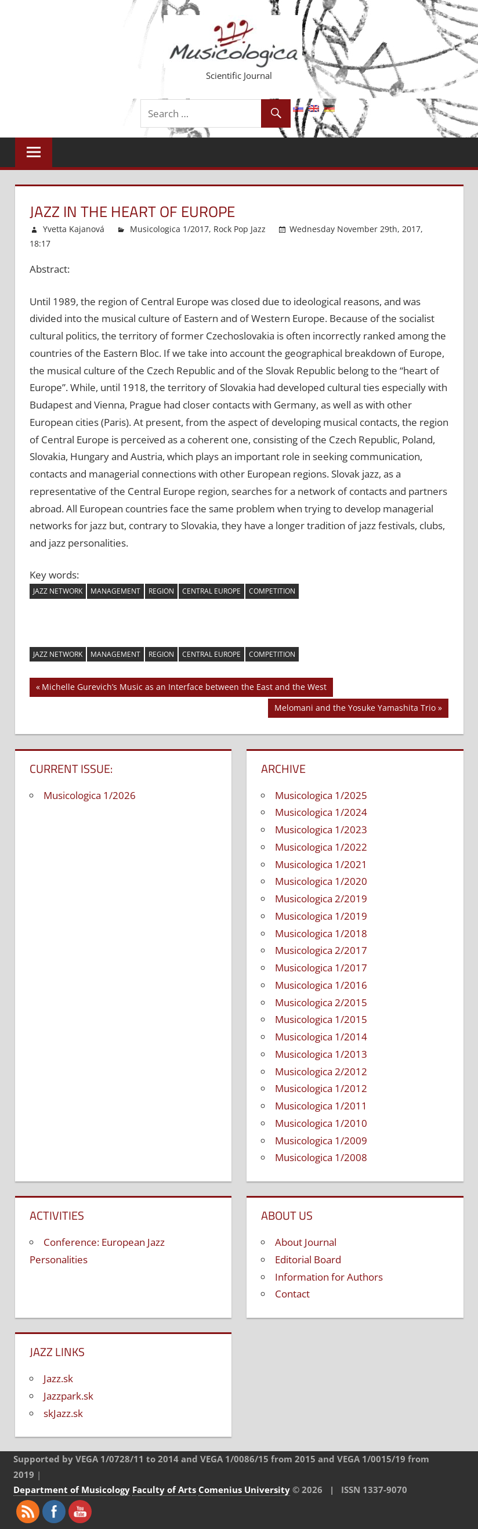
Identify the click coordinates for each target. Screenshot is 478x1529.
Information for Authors (329, 1277)
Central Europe (211, 591)
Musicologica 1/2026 (90, 795)
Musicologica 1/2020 (321, 881)
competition (272, 591)
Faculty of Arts (164, 1489)
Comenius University (244, 1489)
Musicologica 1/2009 (321, 1140)
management (115, 591)
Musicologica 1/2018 (321, 933)
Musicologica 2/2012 (321, 1071)
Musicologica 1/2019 (321, 916)
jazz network (57, 591)
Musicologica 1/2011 (321, 1105)
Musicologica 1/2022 (321, 847)
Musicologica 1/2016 (321, 985)
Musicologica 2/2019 (321, 898)
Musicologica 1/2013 (321, 1054)
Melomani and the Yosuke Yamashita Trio (355, 709)
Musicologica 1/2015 (321, 1019)
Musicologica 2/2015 (321, 1002)
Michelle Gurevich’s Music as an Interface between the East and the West (184, 688)
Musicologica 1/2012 (321, 1088)
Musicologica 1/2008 (321, 1157)
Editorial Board (308, 1259)
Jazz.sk (58, 1378)
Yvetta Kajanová (73, 228)
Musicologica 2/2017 (321, 950)
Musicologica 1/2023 (321, 829)
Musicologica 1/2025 (321, 795)
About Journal (305, 1242)
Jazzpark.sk (68, 1396)
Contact (292, 1293)
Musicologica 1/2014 (321, 1036)
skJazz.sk (63, 1413)
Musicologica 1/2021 (321, 864)
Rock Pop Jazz (239, 228)
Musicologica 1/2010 (321, 1123)
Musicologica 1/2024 (321, 812)
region (161, 591)
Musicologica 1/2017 (169, 228)
